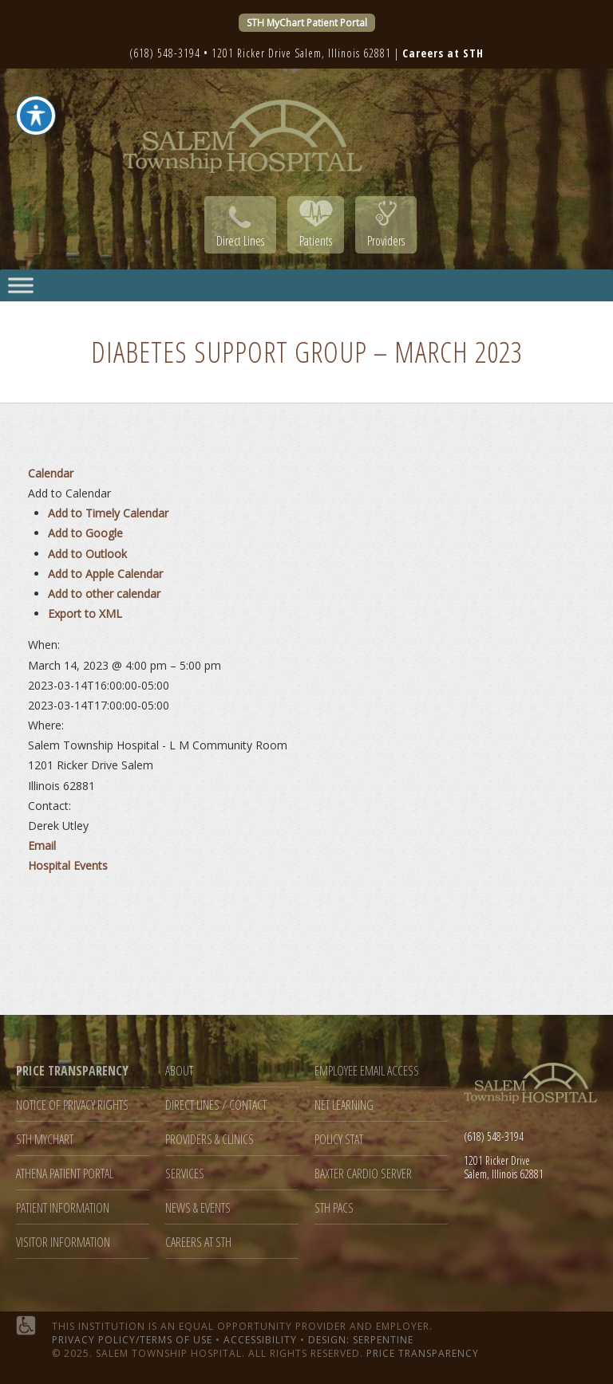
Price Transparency (422, 1353)
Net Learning (344, 1105)
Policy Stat (338, 1139)
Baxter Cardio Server (363, 1174)
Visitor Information (63, 1242)
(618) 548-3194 (164, 53)
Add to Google (85, 533)
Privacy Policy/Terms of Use (132, 1340)
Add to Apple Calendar (105, 573)
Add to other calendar (104, 593)
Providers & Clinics (209, 1139)
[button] (69, 493)
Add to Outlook (87, 553)
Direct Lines (240, 241)
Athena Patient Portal (64, 1174)
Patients (315, 241)
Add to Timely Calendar (108, 513)
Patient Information (62, 1208)
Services (184, 1174)
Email (42, 845)
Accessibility (260, 1340)
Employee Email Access (366, 1071)
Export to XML (85, 613)
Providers (386, 241)
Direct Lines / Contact (216, 1105)
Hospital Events (68, 865)
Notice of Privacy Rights (72, 1105)
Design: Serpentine (360, 1340)
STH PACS (334, 1208)
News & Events (198, 1208)
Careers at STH (198, 1242)
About (179, 1071)
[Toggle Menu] (21, 285)
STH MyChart (44, 1139)
